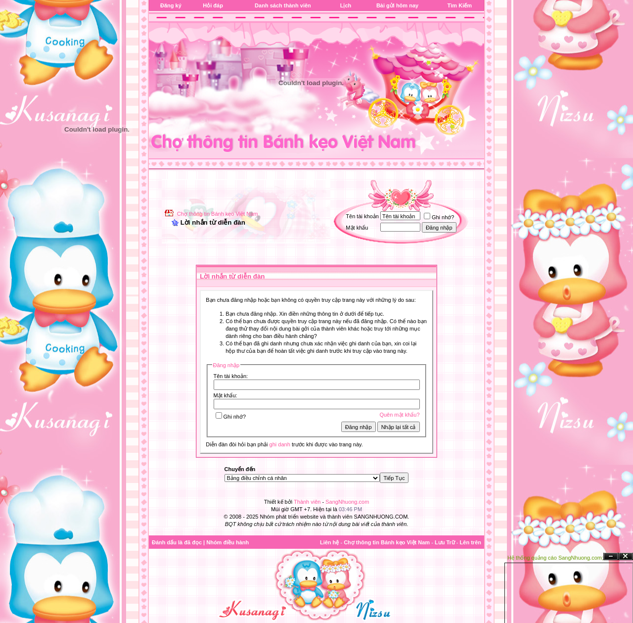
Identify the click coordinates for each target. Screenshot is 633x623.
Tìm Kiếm (460, 5)
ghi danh (280, 444)
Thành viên (307, 502)
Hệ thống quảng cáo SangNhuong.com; (555, 558)
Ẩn (610, 556)
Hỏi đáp (213, 5)
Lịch (346, 5)
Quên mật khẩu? (399, 415)
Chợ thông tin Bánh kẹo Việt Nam (217, 214)
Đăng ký (170, 5)
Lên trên (470, 542)
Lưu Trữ (445, 542)
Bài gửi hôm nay (397, 5)
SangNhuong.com (347, 502)
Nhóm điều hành (227, 542)
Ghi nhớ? (439, 217)
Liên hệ (329, 542)
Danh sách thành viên (283, 5)
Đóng (625, 556)
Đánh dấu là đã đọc (177, 542)
